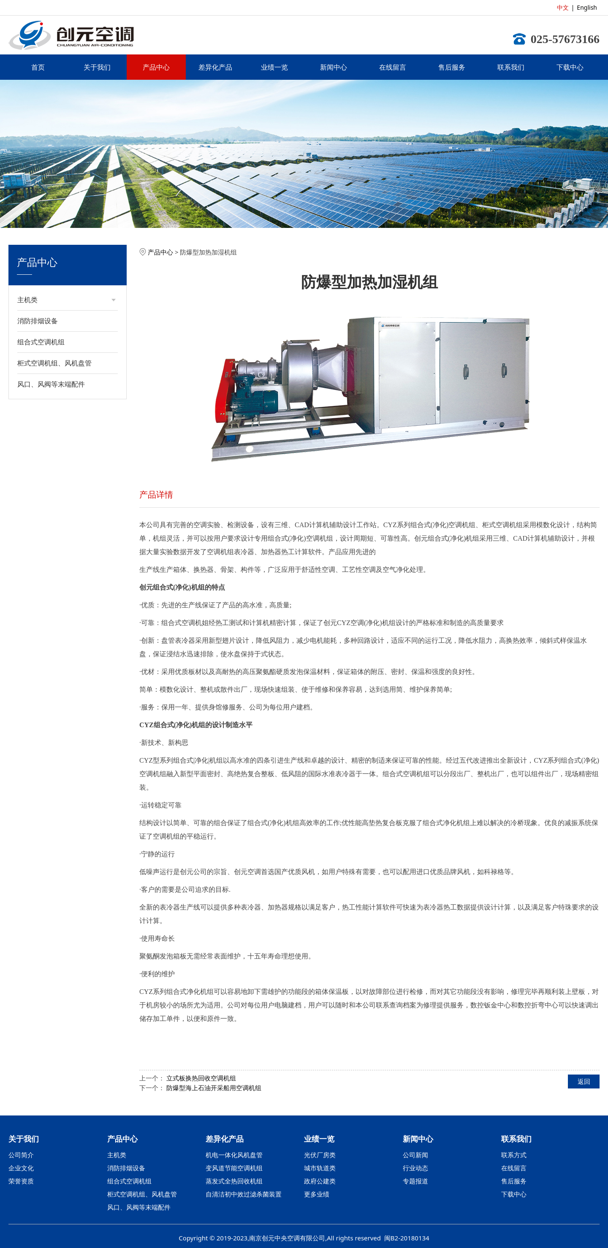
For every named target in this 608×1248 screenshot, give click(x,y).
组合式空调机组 (41, 342)
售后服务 (451, 67)
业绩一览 (274, 67)
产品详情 (156, 494)
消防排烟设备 (37, 320)
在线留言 (392, 67)
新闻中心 (333, 67)
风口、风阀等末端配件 (51, 384)
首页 (38, 67)
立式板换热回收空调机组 (201, 1078)
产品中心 (156, 67)
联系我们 (510, 67)
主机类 (27, 299)
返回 (584, 1081)
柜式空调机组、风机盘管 (54, 363)
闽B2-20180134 (406, 1238)
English (587, 7)
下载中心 (570, 67)
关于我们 (97, 67)
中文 (563, 7)
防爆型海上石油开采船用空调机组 (213, 1087)
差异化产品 (215, 67)
